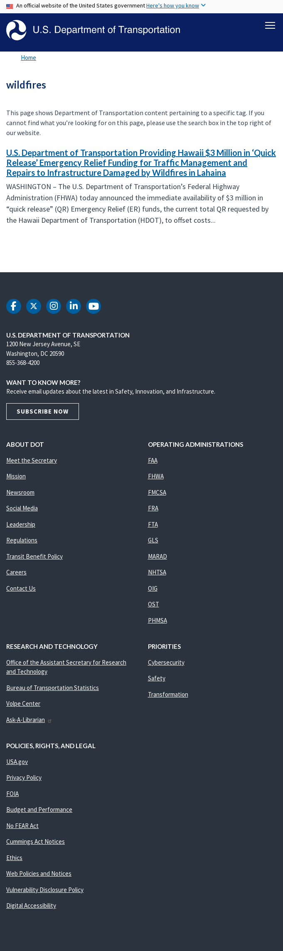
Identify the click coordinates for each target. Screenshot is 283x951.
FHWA (156, 477)
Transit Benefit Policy (34, 557)
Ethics (14, 858)
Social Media (22, 509)
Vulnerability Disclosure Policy (45, 890)
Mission (16, 477)
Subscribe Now (43, 412)
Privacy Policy (24, 778)
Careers (16, 573)
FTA (153, 525)
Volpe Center (23, 704)
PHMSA (157, 621)
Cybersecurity (166, 663)
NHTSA (157, 573)
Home (28, 58)
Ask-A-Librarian (29, 720)
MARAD (157, 557)
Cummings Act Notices (35, 842)
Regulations (21, 541)
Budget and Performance (39, 810)
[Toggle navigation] (270, 25)
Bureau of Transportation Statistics (52, 688)
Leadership (20, 525)
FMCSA (157, 493)
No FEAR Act (22, 826)
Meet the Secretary (31, 461)
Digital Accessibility (31, 906)
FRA (153, 509)
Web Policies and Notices (38, 874)
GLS (153, 541)
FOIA (12, 794)
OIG (152, 589)
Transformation (168, 695)
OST (153, 605)
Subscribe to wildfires (5, 254)
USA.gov (17, 762)
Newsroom (20, 493)
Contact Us (21, 589)
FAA (152, 461)
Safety (156, 679)
